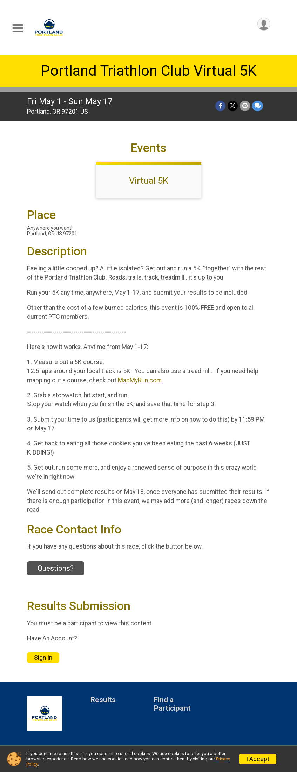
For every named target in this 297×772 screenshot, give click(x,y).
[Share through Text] (257, 106)
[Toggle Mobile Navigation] (18, 28)
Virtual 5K (148, 180)
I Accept (257, 759)
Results (103, 700)
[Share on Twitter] (233, 106)
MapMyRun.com (140, 380)
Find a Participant (172, 704)
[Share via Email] (245, 106)
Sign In (43, 657)
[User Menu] (263, 24)
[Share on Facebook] (220, 106)
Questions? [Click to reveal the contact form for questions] (56, 568)
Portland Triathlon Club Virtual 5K (148, 70)
